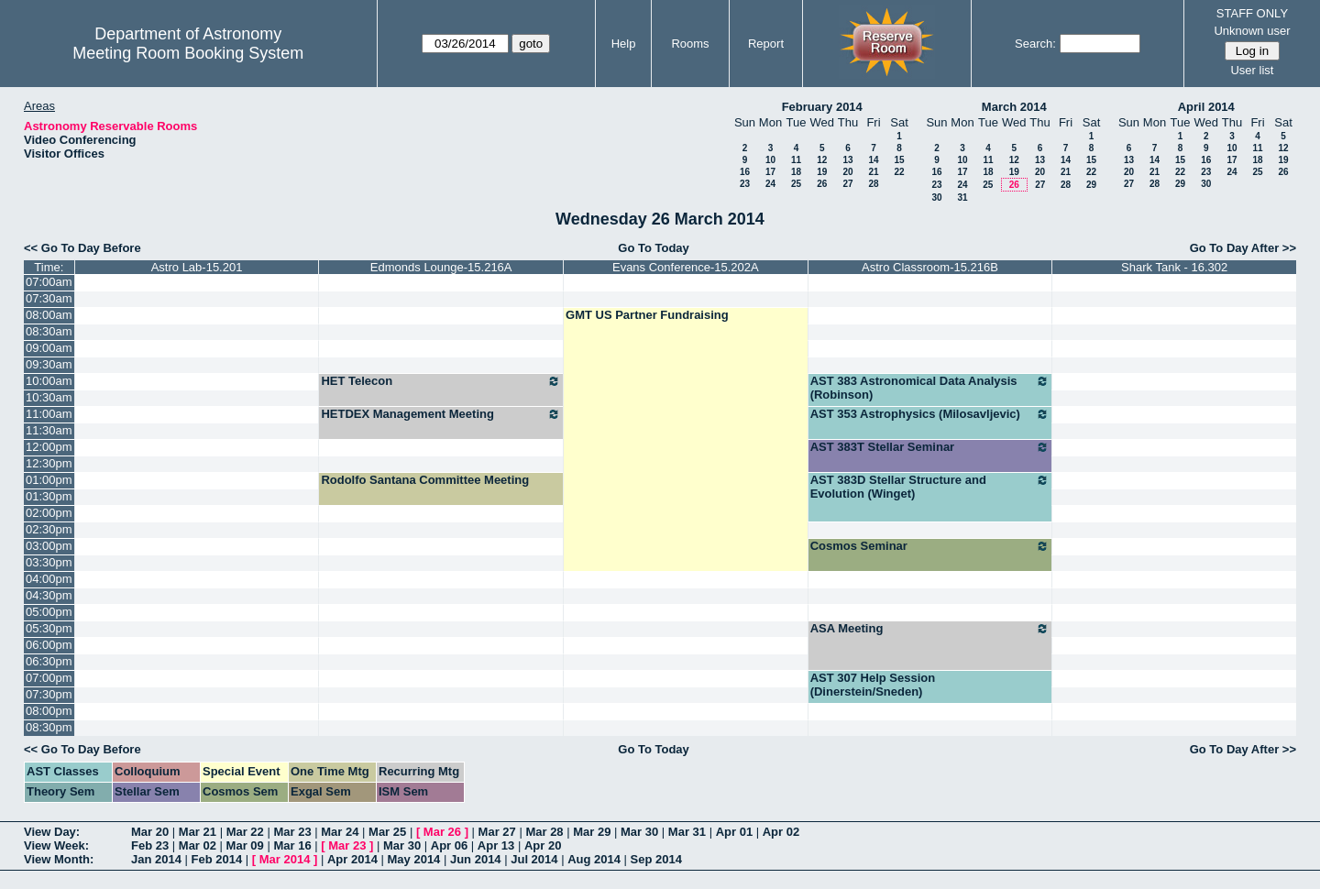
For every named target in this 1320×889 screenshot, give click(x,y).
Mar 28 (544, 832)
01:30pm (49, 496)
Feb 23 (150, 845)
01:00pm (49, 480)
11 (796, 160)
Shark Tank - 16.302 (1174, 267)
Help (623, 43)
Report (766, 43)
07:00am (49, 282)
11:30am (49, 430)
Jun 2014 (475, 859)
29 (1091, 185)
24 (770, 184)
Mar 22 (245, 832)
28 (873, 184)
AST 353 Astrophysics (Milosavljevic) (930, 414)
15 (899, 160)
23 (745, 184)
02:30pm (49, 529)
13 (847, 160)
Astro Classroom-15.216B (930, 267)
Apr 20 (542, 845)
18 (796, 172)
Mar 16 (292, 845)
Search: (1035, 43)
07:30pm (49, 694)
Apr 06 (449, 845)
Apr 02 (781, 832)
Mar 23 (292, 832)
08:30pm (49, 727)
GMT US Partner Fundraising (647, 315)
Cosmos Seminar (930, 546)
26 (822, 184)
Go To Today (653, 248)
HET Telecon (441, 381)
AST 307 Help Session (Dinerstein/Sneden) (873, 684)
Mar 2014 (285, 859)
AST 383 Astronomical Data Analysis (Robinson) (930, 387)
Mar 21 (197, 832)
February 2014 (822, 107)
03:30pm (49, 562)
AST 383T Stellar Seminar (930, 447)
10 (770, 160)
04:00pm (49, 579)
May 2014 (414, 859)
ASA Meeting (930, 628)
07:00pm (49, 678)
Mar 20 (150, 832)
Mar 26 (442, 832)
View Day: (52, 832)
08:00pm (49, 711)
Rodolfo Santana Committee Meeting (425, 480)
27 (847, 184)
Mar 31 (687, 832)
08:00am (49, 315)
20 (847, 172)
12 (822, 160)
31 (962, 197)
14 (873, 160)
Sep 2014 (656, 859)
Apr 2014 (352, 859)
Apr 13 (496, 845)
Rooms (690, 43)
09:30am (49, 364)
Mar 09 (245, 845)
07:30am (49, 298)
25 (796, 184)
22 (899, 172)
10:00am (49, 381)
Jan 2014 (156, 859)
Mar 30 (639, 832)
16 (745, 172)
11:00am (49, 414)
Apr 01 (734, 832)
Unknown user (1252, 31)
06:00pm (49, 645)
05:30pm (49, 628)
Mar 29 (591, 832)
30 (936, 197)
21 (873, 172)
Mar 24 (339, 832)
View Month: (59, 859)
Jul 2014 (534, 859)
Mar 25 (387, 832)
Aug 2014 (594, 859)
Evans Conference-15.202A (685, 267)
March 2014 (1014, 107)
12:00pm (49, 447)
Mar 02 (197, 845)
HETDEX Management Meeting (441, 414)
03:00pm (49, 546)
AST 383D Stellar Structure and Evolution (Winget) (930, 486)
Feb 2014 (217, 859)
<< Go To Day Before (82, 248)
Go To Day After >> (1243, 248)
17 (770, 172)
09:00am (49, 348)
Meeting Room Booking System (187, 53)
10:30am (49, 397)
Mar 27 (497, 832)
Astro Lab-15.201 (197, 267)
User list (1251, 70)
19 (822, 172)
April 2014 (1206, 107)
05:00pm (49, 612)
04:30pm (49, 595)
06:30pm (49, 661)
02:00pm (49, 513)
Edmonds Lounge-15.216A (441, 267)
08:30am (49, 331)
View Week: (56, 845)
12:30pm (49, 463)
